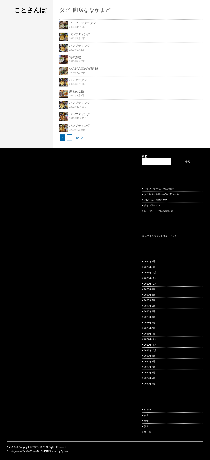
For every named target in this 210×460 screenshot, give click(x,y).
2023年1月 (149, 333)
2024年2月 (149, 261)
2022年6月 (149, 372)
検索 (144, 156)
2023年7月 (149, 300)
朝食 (146, 426)
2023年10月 (150, 283)
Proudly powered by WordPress (21, 451)
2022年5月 (149, 377)
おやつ (147, 409)
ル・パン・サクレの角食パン (159, 210)
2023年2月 (149, 328)
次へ (78, 137)
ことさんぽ (30, 9)
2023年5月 (149, 311)
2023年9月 (149, 289)
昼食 (146, 420)
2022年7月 (149, 366)
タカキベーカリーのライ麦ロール (161, 194)
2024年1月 (149, 267)
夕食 (146, 415)
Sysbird (65, 451)
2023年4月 (149, 316)
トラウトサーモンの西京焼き (159, 188)
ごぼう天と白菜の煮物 (155, 199)
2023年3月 (149, 322)
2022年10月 (150, 350)
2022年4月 (149, 383)
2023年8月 (149, 294)
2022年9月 (149, 355)
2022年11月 (150, 344)
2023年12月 (150, 272)
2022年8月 (149, 361)
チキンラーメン (152, 205)
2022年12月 (150, 339)
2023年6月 (149, 305)
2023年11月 (150, 278)
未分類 (147, 432)
